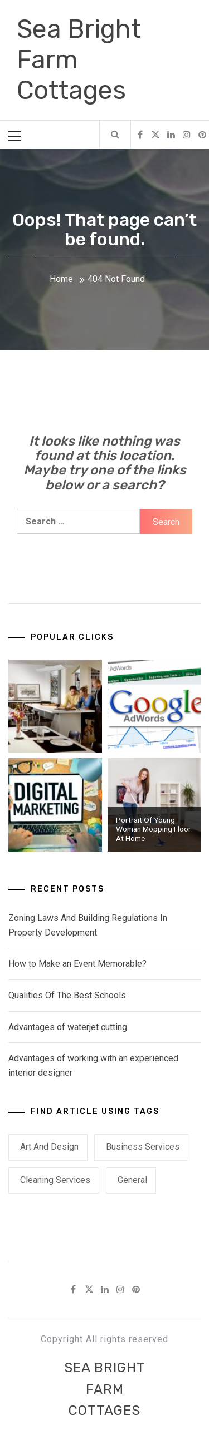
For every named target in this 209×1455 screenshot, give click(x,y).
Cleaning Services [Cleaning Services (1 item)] (55, 1180)
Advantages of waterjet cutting (67, 1027)
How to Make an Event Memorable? (77, 963)
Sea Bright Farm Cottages (104, 1389)
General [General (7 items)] (132, 1180)
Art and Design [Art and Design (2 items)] (49, 1146)
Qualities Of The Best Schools (67, 995)
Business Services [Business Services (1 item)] (142, 1146)
